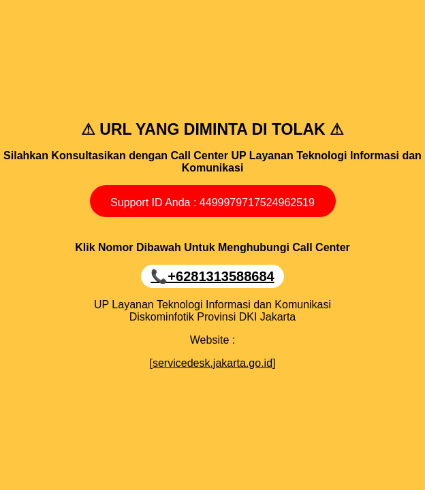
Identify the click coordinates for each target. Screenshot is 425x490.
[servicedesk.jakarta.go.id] (213, 363)
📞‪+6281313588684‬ (212, 276)
